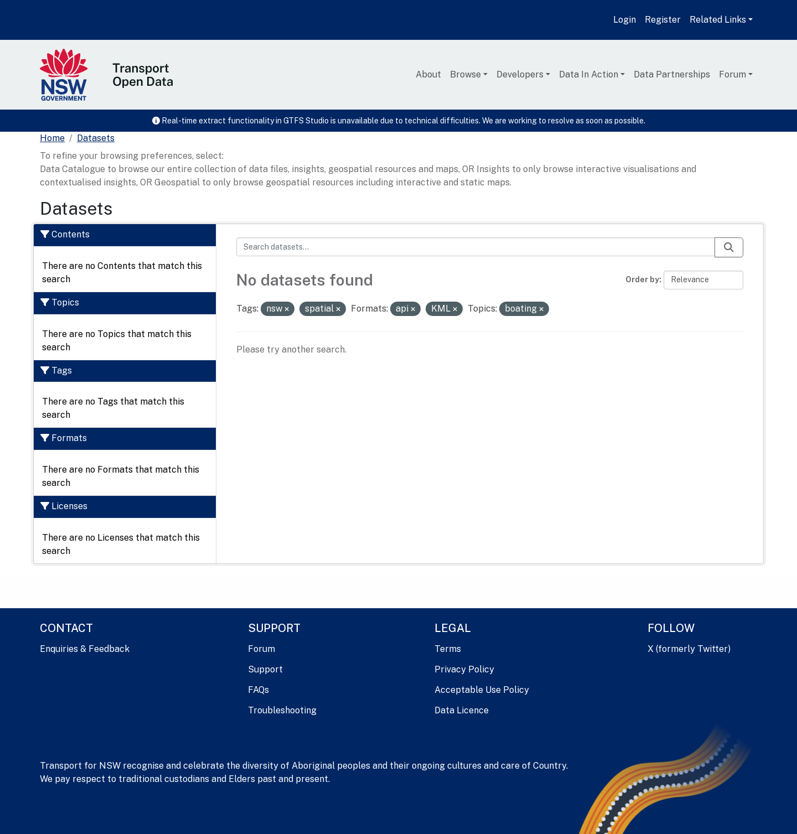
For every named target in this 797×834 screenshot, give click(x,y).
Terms (447, 649)
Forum (732, 74)
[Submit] (729, 247)
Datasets (96, 138)
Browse (465, 74)
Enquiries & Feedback (85, 649)
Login (624, 19)
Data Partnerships (672, 74)
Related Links (718, 19)
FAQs (258, 690)
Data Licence (461, 710)
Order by (642, 279)
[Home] (52, 138)
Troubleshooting (282, 710)
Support (265, 669)
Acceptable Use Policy (481, 690)
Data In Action (588, 74)
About (428, 74)
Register (663, 19)
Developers (520, 74)
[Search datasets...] (476, 246)
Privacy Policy (464, 669)
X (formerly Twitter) (689, 649)
